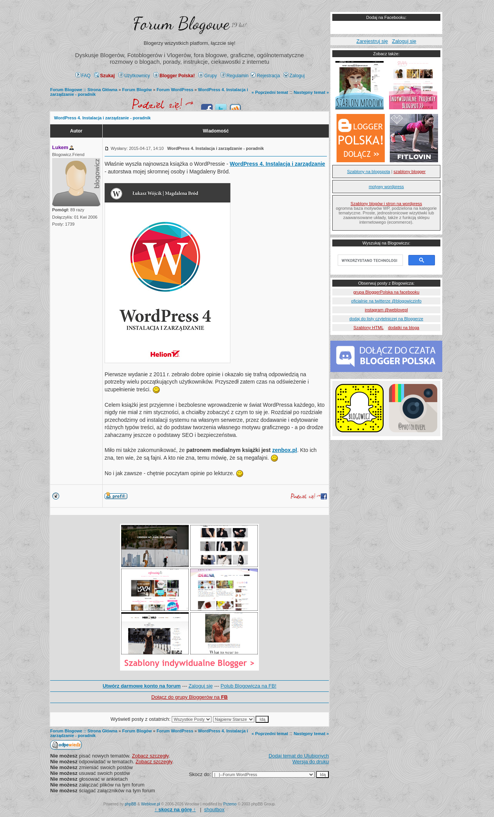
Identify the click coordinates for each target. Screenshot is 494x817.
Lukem (60, 147)
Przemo (230, 804)
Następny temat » (311, 92)
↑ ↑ (175, 809)
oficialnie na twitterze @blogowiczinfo (386, 301)
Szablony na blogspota (368, 171)
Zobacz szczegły (150, 756)
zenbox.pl (284, 450)
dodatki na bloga (403, 327)
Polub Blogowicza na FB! (249, 686)
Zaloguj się (200, 686)
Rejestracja (265, 75)
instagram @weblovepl (386, 309)
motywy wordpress (386, 186)
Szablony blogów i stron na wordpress (386, 203)
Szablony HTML (369, 327)
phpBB (130, 804)
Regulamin (235, 75)
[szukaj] (370, 260)
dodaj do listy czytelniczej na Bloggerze (386, 318)
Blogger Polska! (174, 75)
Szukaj (104, 75)
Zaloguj (294, 75)
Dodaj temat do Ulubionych (299, 756)
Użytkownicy (134, 75)
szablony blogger (410, 171)
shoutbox (214, 809)
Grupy (207, 75)
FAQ (83, 75)
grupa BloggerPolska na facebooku (386, 292)
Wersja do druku (311, 761)
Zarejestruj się (372, 41)
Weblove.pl (150, 804)
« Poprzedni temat (270, 92)
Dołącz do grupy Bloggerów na (189, 697)
